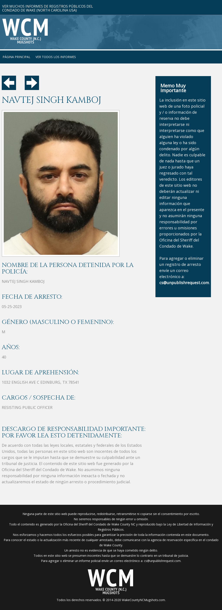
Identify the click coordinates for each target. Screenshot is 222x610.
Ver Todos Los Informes (56, 57)
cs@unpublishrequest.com (162, 561)
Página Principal (16, 57)
